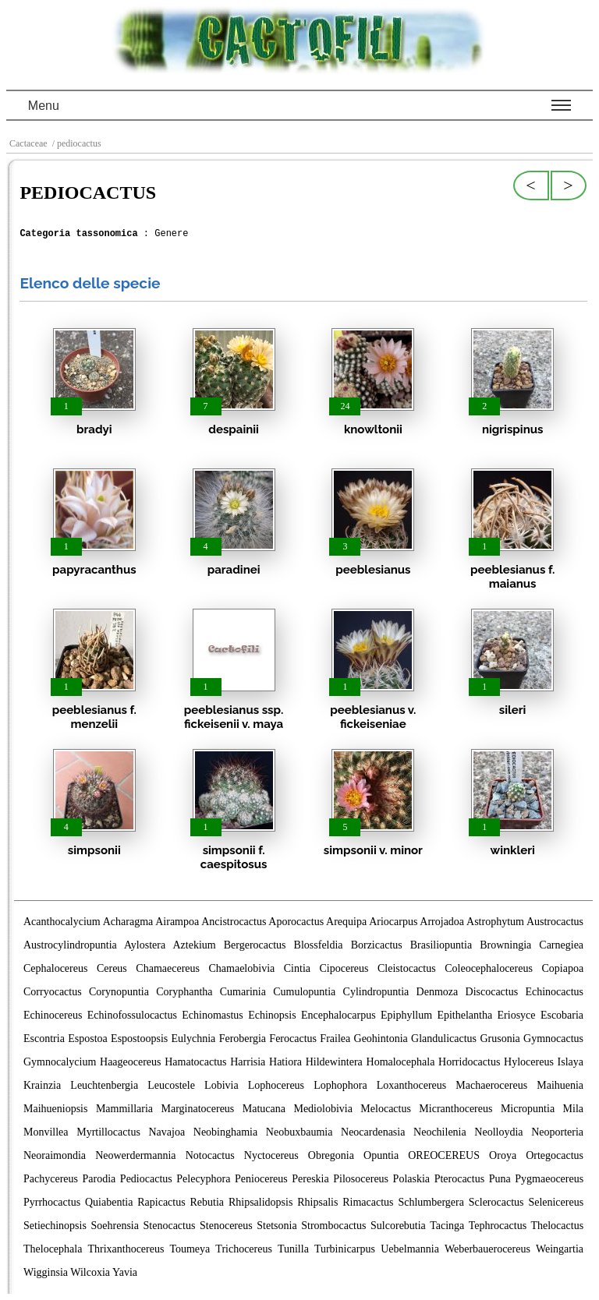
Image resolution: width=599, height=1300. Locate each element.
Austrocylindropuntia (70, 945)
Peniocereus (261, 1179)
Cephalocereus (55, 968)
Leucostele (171, 1085)
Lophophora (340, 1085)
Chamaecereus (168, 968)
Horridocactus (469, 1062)
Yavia (124, 1272)
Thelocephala (52, 1249)
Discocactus (492, 992)
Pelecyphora (203, 1179)
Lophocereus (276, 1085)
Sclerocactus (496, 1202)
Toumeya (189, 1249)
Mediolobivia (322, 1109)
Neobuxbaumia (299, 1132)
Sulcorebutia (398, 1225)
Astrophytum (495, 921)
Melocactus (385, 1109)
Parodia (99, 1179)
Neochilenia (439, 1132)
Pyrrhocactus (51, 1202)
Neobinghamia (225, 1132)
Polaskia (411, 1179)
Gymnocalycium (59, 1062)
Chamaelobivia (241, 968)
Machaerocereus (491, 1085)
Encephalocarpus (338, 1015)
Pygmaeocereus (549, 1179)
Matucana (264, 1109)
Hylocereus (529, 1062)
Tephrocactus (497, 1225)
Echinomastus (212, 1015)
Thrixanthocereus (125, 1249)
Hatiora (285, 1062)
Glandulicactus (444, 1038)
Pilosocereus (360, 1179)
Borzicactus (376, 945)
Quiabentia (109, 1202)
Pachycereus (50, 1179)
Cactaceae (28, 143)
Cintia (297, 968)
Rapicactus (161, 1202)
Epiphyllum (406, 1015)
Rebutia (207, 1202)
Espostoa (88, 1038)
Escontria (44, 1038)
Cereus (112, 968)
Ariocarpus (393, 921)
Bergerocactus (255, 945)
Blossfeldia (318, 945)
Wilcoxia (90, 1272)
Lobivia (221, 1085)
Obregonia (331, 1155)
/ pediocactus (75, 143)
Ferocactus (293, 1038)
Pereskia (310, 1179)
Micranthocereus (455, 1109)
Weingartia (559, 1249)
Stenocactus (170, 1225)
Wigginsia (45, 1272)
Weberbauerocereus (487, 1249)
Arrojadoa (442, 921)
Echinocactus (554, 992)
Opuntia (381, 1155)
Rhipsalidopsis (260, 1202)
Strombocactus (333, 1225)
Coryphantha (184, 992)
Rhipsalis (317, 1202)
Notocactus (210, 1155)
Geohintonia (381, 1038)
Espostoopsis (139, 1038)
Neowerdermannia (135, 1155)
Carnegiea (561, 945)
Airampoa (177, 921)
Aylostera (144, 945)
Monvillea (46, 1132)
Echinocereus (52, 1015)
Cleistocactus (406, 968)
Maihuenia (560, 1085)
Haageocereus (130, 1062)
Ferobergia (242, 1038)
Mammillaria (124, 1109)
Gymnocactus (553, 1038)
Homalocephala (401, 1062)
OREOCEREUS (444, 1155)
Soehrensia (115, 1225)
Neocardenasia (373, 1132)
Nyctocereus (271, 1155)
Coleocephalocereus (489, 968)
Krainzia (42, 1085)
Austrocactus (554, 921)
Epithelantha (464, 1015)
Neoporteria (557, 1132)
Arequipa (346, 921)
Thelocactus (556, 1225)
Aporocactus (296, 921)
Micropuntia (528, 1109)
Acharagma (128, 921)
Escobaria (562, 1015)
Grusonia (499, 1038)
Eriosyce (517, 1015)
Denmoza (437, 992)
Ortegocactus (554, 1155)
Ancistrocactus (233, 921)
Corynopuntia (119, 992)
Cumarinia (243, 992)
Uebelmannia (410, 1249)
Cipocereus (344, 968)
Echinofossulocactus (132, 1015)
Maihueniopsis (55, 1109)
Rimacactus (367, 1202)
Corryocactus (52, 992)
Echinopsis (272, 1015)
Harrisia (247, 1062)
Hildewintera (334, 1062)
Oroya (502, 1155)
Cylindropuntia (376, 992)
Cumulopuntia (304, 992)
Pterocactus (459, 1179)
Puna (500, 1179)
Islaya (570, 1062)
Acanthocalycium (62, 921)
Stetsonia (276, 1225)
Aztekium (193, 945)
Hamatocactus (195, 1062)
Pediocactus (146, 1179)
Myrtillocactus (108, 1132)
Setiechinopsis (55, 1225)
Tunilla (293, 1249)
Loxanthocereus (411, 1085)
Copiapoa (562, 968)
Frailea (335, 1038)
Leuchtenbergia (104, 1085)
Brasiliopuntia (441, 945)
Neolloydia (498, 1132)
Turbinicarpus (344, 1249)
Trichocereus (243, 1249)
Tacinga (447, 1225)
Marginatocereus (197, 1109)
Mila (573, 1109)
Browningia (505, 945)
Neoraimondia (54, 1155)
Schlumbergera (431, 1202)
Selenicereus (555, 1202)
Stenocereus (226, 1225)
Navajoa (166, 1132)
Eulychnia (194, 1038)
